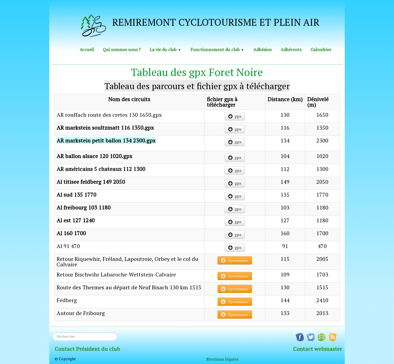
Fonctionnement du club (217, 49)
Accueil (87, 49)
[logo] (194, 24)
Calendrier (321, 49)
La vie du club (165, 49)
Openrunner (234, 260)
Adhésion (262, 49)
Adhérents (291, 49)
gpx (234, 116)
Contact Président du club (87, 349)
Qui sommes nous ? (122, 49)
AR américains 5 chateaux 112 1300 (101, 169)
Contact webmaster (317, 349)
